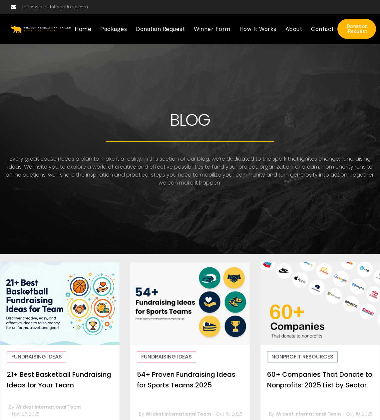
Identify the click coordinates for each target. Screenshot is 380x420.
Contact (322, 29)
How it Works (257, 29)
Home (83, 29)
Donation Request (160, 29)
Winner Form (212, 29)
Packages (113, 29)
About (293, 29)
